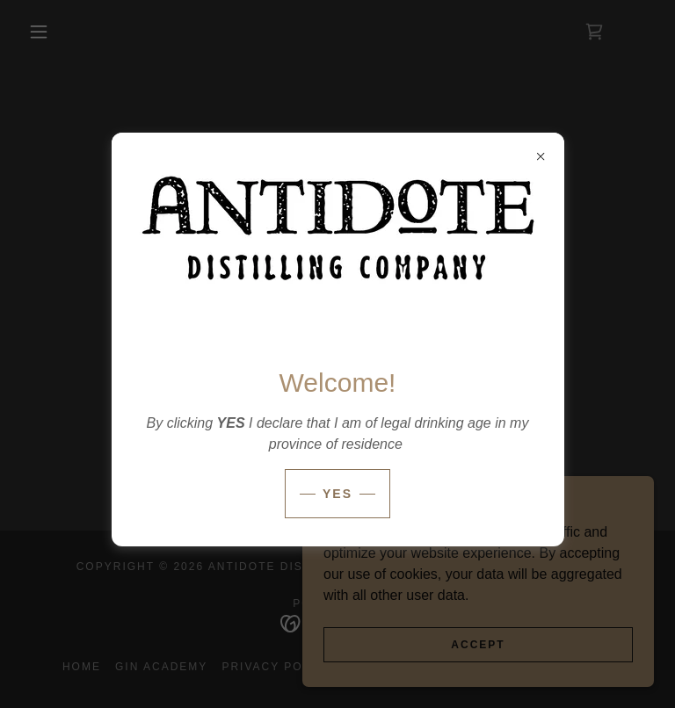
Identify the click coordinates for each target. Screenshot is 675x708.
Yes (337, 494)
